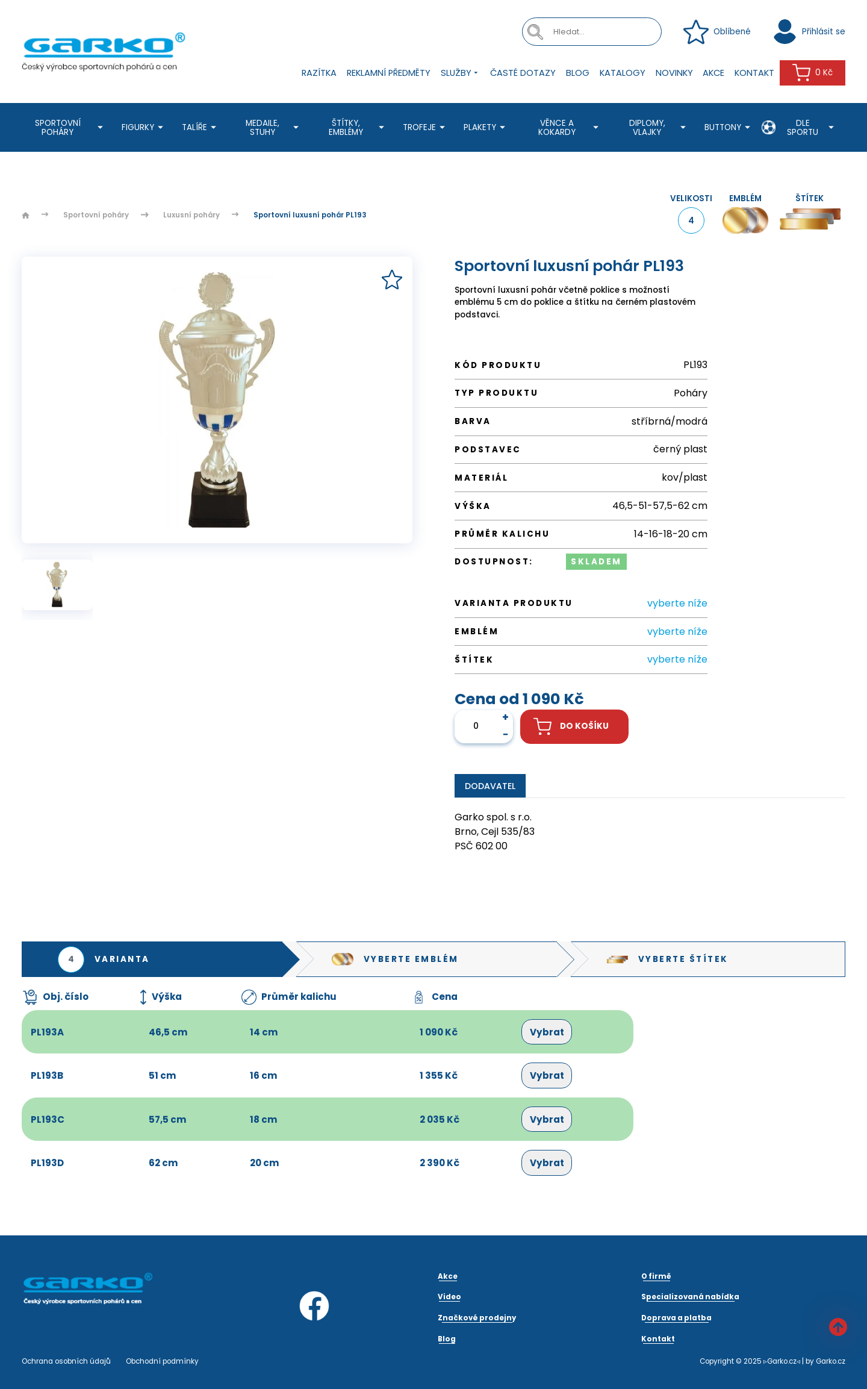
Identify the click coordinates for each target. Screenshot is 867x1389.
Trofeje (426, 127)
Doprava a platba (676, 1318)
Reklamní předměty (388, 73)
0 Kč (812, 72)
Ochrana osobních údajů (66, 1361)
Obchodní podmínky (162, 1361)
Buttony (729, 127)
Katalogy (622, 73)
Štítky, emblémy (358, 128)
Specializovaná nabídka (690, 1297)
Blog (577, 73)
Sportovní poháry (71, 128)
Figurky (144, 127)
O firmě (656, 1276)
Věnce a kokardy (570, 128)
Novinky (674, 73)
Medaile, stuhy (274, 128)
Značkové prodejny (477, 1318)
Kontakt (754, 73)
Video (449, 1297)
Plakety (486, 127)
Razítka (319, 73)
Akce (713, 73)
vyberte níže (677, 603)
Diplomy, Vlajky (659, 128)
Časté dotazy (523, 73)
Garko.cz (830, 1361)
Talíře (201, 127)
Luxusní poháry (191, 215)
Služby (460, 73)
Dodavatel (490, 786)
